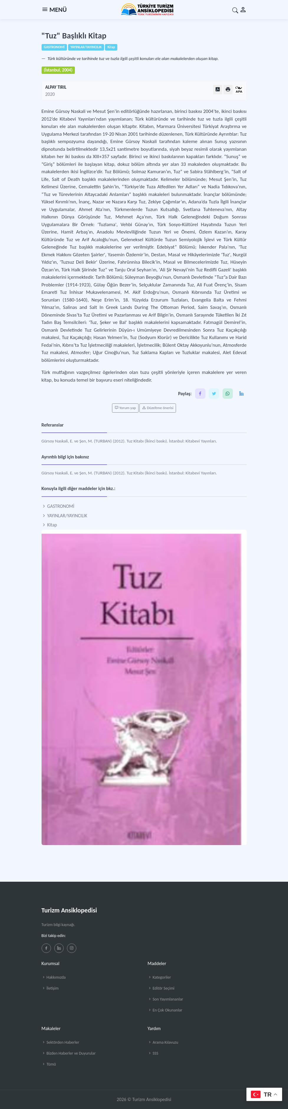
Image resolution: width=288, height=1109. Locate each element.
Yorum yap (125, 408)
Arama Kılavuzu (163, 1042)
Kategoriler (159, 977)
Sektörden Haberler (60, 1042)
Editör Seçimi (161, 988)
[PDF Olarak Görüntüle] (217, 89)
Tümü (49, 1064)
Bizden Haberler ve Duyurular (69, 1053)
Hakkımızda (54, 977)
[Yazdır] (228, 89)
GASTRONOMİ (58, 506)
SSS (153, 1053)
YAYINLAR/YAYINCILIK (64, 515)
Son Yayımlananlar (165, 999)
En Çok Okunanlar (165, 1010)
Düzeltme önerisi (157, 408)
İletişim (50, 988)
